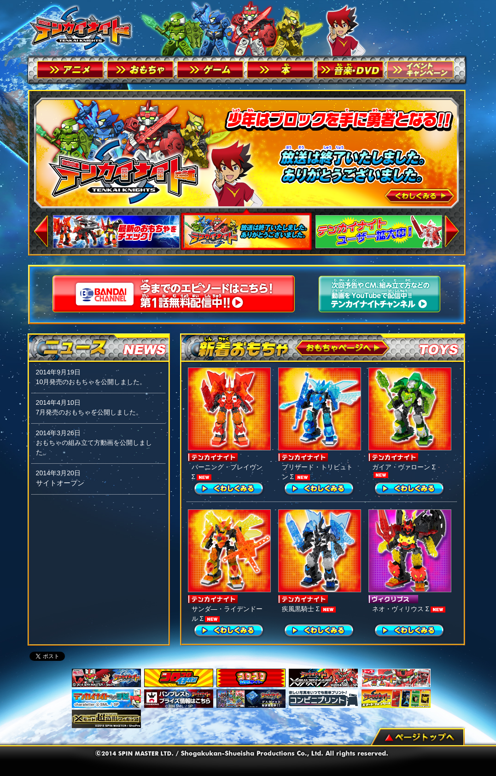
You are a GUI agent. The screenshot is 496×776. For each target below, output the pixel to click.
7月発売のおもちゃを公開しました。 (89, 412)
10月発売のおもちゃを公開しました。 (91, 381)
